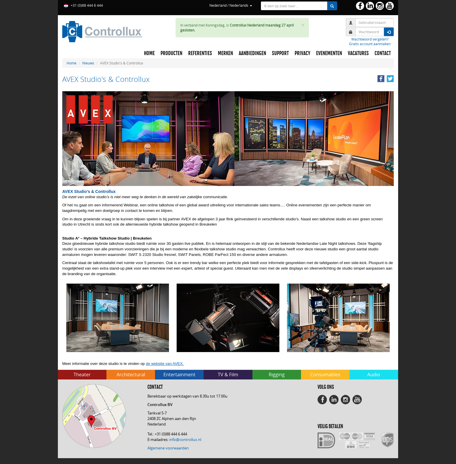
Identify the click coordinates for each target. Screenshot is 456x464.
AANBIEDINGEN (252, 53)
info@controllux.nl (185, 439)
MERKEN (225, 53)
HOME (149, 53)
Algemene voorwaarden (168, 448)
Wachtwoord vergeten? (370, 39)
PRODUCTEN (171, 53)
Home (71, 63)
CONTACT (383, 53)
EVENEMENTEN (329, 53)
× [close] (302, 25)
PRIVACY (302, 53)
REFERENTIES (200, 53)
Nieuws (88, 63)
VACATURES (358, 53)
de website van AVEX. (165, 363)
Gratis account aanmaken (370, 43)
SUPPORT (280, 53)
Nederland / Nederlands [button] (230, 5)
